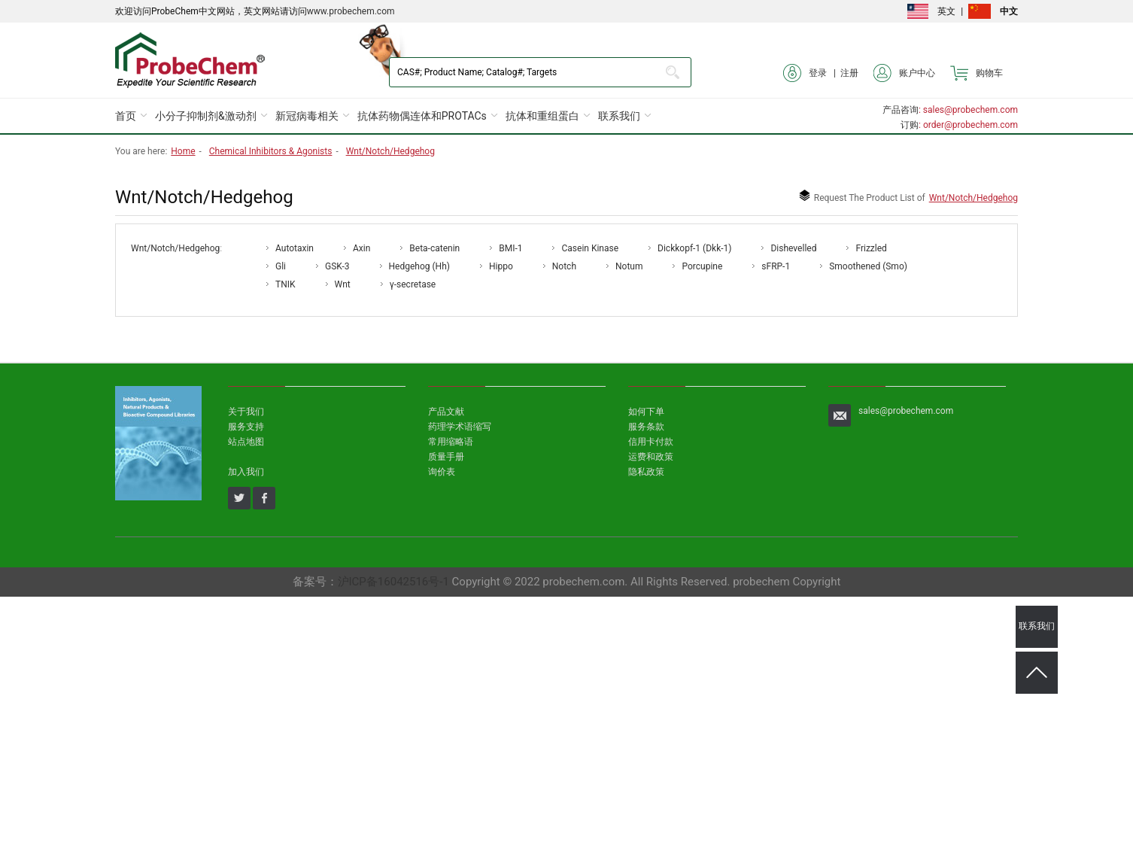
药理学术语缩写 (459, 426)
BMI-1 (510, 248)
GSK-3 (337, 266)
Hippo (501, 266)
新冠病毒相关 (307, 116)
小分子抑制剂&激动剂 (206, 116)
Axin (361, 248)
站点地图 (246, 441)
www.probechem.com (351, 11)
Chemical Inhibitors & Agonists (271, 151)
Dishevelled (793, 248)
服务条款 (646, 426)
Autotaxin (294, 248)
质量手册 (446, 456)
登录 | (811, 73)
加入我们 (246, 472)
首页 (125, 116)
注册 (849, 73)
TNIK (285, 284)
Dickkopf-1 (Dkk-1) (694, 248)
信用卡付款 (650, 441)
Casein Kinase (589, 248)
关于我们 (246, 411)
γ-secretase (413, 284)
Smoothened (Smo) (868, 266)
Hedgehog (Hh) (419, 266)
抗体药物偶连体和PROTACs (422, 116)
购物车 (976, 73)
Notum (628, 266)
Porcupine (702, 266)
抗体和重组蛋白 (542, 116)
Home (183, 151)
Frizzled (870, 248)
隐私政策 (646, 472)
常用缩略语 (450, 441)
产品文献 (446, 411)
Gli (280, 266)
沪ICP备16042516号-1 (393, 581)
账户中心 (904, 73)
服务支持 (246, 426)
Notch (564, 266)
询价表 (441, 472)
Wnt (343, 284)
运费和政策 (650, 456)
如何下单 (646, 411)
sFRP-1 (775, 266)
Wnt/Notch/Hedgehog (390, 151)
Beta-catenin (434, 248)
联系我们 (619, 116)
